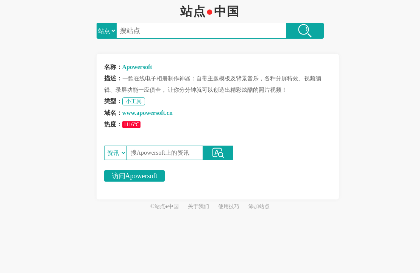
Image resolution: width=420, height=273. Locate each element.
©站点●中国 (164, 206)
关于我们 (198, 206)
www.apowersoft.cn (147, 113)
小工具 (134, 101)
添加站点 (259, 206)
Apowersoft (137, 67)
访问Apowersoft (135, 176)
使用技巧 (228, 206)
